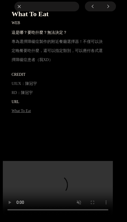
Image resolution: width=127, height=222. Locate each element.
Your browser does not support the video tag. (58, 188)
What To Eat (21, 111)
